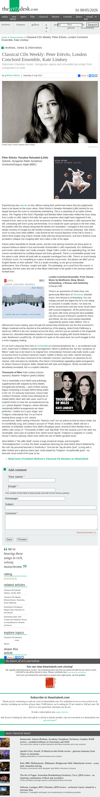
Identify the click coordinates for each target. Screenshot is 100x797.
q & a (46, 28)
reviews (6, 24)
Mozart (6, 644)
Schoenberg (43, 345)
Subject (9, 504)
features (21, 24)
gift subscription (49, 720)
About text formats (84, 532)
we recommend (87, 26)
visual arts (88, 17)
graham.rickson (12, 75)
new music (13, 17)
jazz (4, 405)
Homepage (11, 498)
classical (43, 16)
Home (4, 37)
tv (96, 16)
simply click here (62, 712)
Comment (10, 513)
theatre (55, 16)
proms (57, 24)
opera (23, 16)
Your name (15, 476)
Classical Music (17, 37)
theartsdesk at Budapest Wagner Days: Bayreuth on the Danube (14, 610)
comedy (67, 16)
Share (82, 75)
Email (12, 486)
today (5, 16)
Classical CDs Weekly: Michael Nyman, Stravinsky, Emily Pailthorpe (14, 600)
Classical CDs (9, 637)
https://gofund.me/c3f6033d (77, 672)
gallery (35, 24)
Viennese (78, 294)
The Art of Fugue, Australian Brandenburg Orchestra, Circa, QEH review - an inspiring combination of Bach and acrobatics (57, 776)
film (32, 16)
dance (79, 16)
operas (23, 205)
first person (71, 26)
